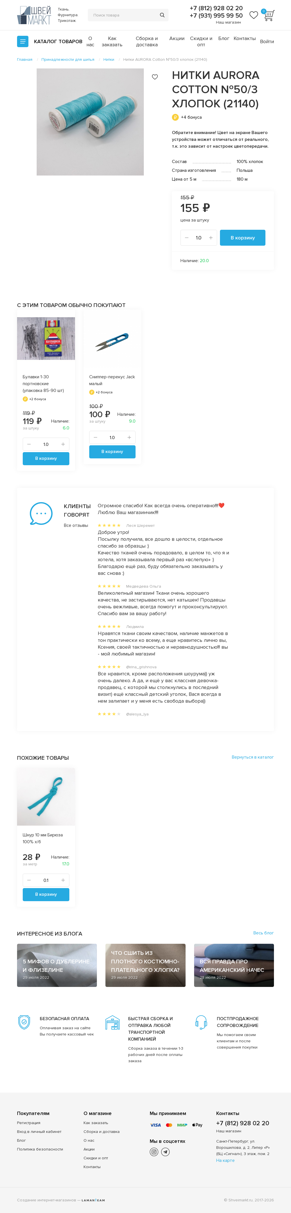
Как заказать (112, 41)
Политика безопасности (40, 1149)
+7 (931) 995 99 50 (215, 16)
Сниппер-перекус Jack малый (112, 380)
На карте (225, 1160)
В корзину (243, 238)
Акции (176, 38)
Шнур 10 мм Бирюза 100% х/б (43, 838)
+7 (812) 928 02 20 (215, 8)
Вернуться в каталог (253, 757)
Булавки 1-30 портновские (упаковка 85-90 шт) (43, 383)
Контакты (245, 38)
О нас (90, 41)
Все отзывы (69, 525)
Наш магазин (228, 22)
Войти (267, 41)
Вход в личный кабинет (39, 1131)
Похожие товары (43, 758)
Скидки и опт (201, 41)
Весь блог (263, 933)
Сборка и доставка (147, 41)
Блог (223, 38)
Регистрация (28, 1122)
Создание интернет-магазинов (46, 1200)
